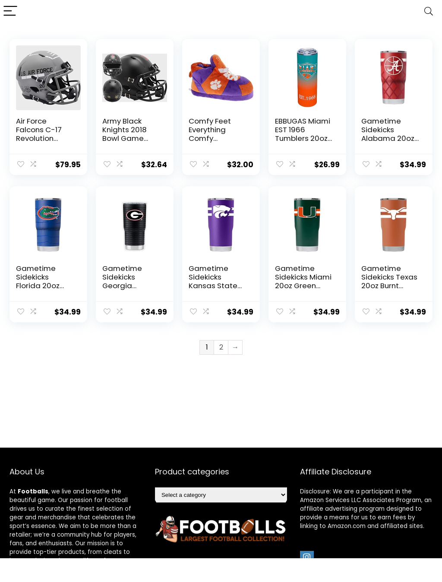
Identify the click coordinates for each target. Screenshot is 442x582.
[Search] (428, 11)
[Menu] (10, 11)
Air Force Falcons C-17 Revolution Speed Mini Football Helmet (44, 138)
